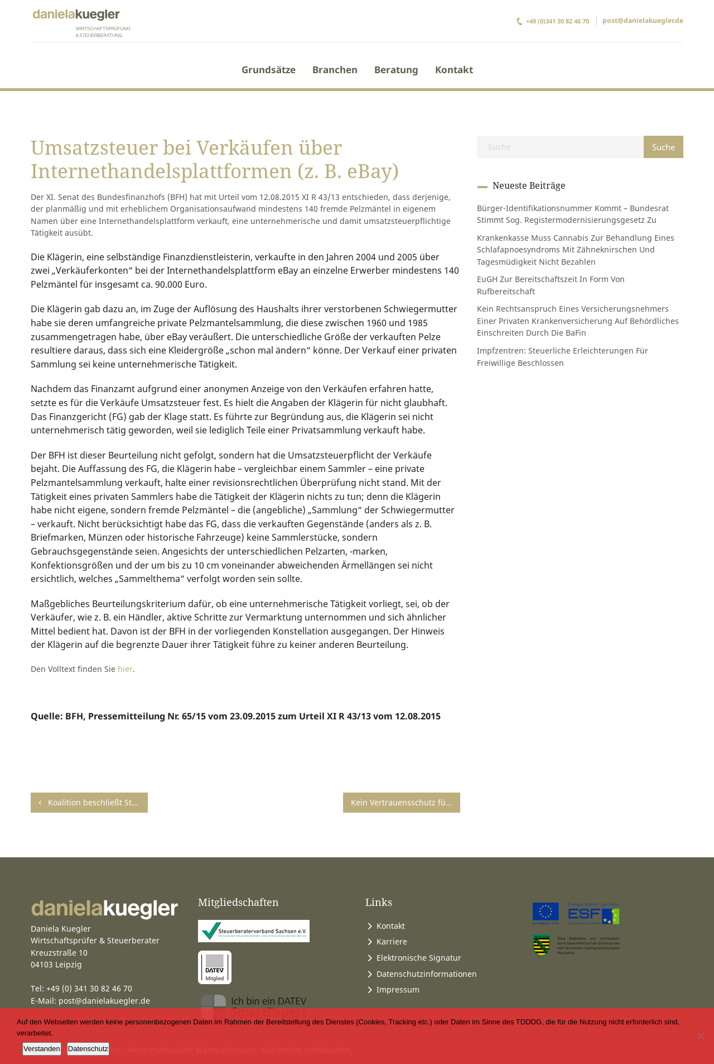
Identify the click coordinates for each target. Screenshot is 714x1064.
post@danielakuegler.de (642, 20)
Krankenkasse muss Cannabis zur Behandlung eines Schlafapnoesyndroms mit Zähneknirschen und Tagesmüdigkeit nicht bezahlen (575, 249)
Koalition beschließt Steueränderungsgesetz (93, 802)
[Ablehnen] (700, 1036)
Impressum (398, 989)
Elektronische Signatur (419, 957)
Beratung (396, 69)
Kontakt (454, 69)
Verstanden (41, 1048)
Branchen (335, 69)
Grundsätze (269, 69)
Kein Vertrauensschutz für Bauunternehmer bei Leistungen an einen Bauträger (405, 802)
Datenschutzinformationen (427, 973)
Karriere (392, 941)
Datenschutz (88, 1048)
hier (125, 669)
